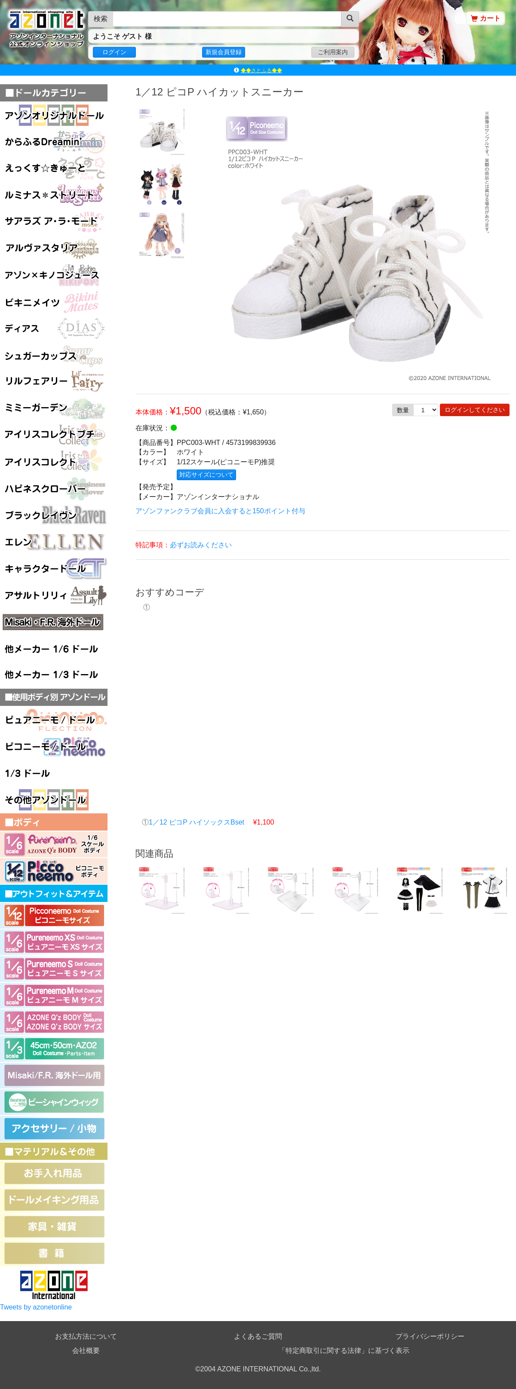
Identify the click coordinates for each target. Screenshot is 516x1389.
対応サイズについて (206, 474)
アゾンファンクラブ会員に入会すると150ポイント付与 (220, 511)
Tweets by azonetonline (36, 1307)
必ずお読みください (201, 545)
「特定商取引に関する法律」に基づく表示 (344, 1350)
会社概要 (86, 1350)
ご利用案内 (333, 52)
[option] (161, 131)
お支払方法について (86, 1336)
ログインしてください (475, 409)
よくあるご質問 (258, 1336)
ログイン (114, 52)
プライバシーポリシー (430, 1336)
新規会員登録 (224, 52)
